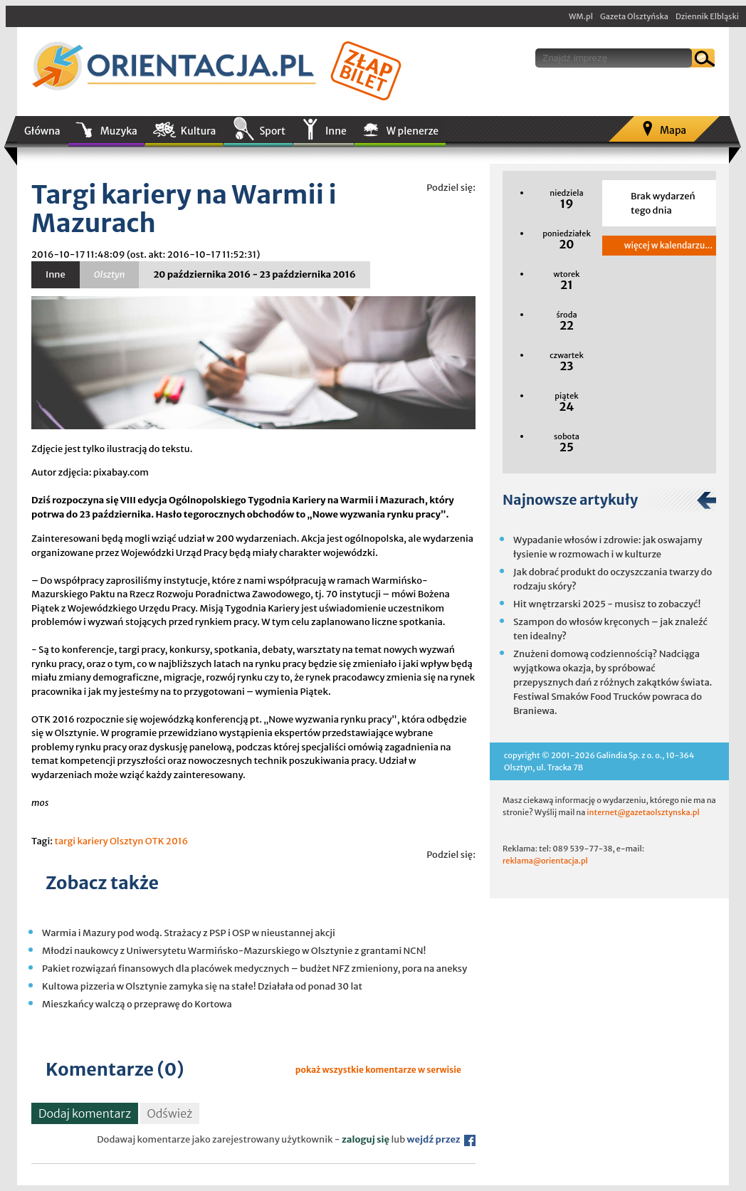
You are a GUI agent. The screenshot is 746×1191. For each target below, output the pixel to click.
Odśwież (170, 1113)
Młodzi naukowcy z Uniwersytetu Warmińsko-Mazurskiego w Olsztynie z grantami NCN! (234, 951)
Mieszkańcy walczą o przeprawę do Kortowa (137, 1004)
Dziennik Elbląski (707, 16)
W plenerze (412, 131)
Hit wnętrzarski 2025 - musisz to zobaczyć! (606, 604)
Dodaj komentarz (84, 1113)
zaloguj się (365, 1139)
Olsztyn (127, 841)
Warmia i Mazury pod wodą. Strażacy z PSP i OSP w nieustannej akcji (188, 933)
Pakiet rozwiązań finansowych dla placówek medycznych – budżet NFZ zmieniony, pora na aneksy (254, 968)
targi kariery (80, 841)
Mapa (673, 130)
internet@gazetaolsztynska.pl (643, 812)
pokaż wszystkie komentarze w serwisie (378, 1069)
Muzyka (118, 131)
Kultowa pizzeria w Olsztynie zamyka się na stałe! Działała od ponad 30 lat (202, 986)
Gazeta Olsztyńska (634, 16)
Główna (42, 131)
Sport (272, 131)
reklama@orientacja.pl (545, 861)
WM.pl (581, 16)
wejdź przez (441, 1139)
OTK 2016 (167, 841)
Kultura (198, 131)
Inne (336, 131)
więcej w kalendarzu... (668, 245)
